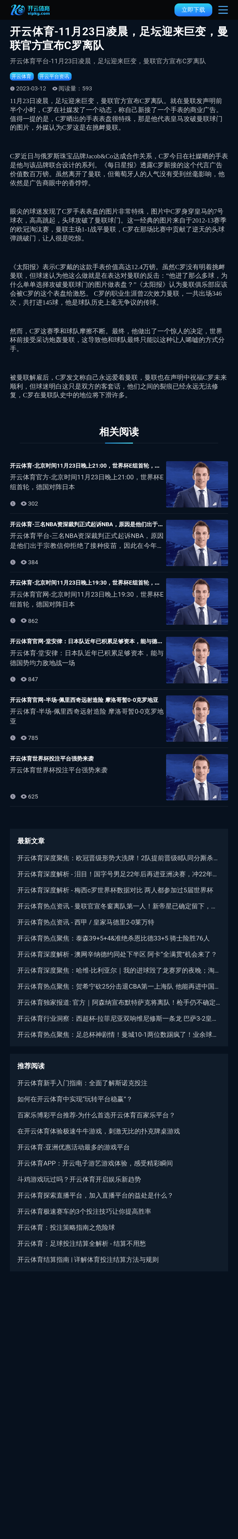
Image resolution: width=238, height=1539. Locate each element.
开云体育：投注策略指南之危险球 (66, 1234)
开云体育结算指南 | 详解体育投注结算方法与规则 (88, 1266)
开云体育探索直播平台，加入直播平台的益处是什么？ (95, 1202)
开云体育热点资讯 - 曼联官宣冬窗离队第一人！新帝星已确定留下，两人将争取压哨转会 (119, 913)
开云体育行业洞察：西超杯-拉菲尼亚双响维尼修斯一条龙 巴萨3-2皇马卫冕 (119, 1025)
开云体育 (23, 77)
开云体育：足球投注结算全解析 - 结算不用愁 (81, 1250)
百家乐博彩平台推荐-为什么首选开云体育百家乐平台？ (96, 1122)
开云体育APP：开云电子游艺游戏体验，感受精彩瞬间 (95, 1170)
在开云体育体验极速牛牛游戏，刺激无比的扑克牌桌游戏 (98, 1138)
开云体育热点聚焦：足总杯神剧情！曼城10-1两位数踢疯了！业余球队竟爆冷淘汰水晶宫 (119, 1041)
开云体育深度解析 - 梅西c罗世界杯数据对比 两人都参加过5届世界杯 (115, 897)
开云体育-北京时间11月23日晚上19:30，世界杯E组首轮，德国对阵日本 (119, 586)
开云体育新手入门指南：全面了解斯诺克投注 (82, 1090)
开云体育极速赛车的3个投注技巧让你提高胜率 (84, 1218)
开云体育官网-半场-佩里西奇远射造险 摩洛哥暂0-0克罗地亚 (101, 705)
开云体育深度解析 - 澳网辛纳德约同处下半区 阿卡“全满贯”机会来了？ (117, 961)
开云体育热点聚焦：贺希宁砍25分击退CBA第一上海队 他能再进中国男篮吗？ (119, 993)
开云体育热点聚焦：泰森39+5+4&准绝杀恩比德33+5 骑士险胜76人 (113, 945)
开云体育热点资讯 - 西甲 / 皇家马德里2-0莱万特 (85, 929)
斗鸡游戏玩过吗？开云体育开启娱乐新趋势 (79, 1186)
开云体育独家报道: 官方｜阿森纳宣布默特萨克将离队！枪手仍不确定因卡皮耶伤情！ (119, 1009)
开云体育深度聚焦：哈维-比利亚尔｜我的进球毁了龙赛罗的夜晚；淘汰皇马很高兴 (119, 977)
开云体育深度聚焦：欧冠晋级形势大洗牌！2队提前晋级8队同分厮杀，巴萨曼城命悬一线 (119, 865)
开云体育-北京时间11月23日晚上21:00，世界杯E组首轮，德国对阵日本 (119, 468)
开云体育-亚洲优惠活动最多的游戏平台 (73, 1154)
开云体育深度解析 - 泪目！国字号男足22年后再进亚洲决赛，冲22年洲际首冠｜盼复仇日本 (119, 881)
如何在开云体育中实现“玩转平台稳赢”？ (75, 1106)
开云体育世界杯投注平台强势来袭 (61, 765)
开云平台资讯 (62, 77)
